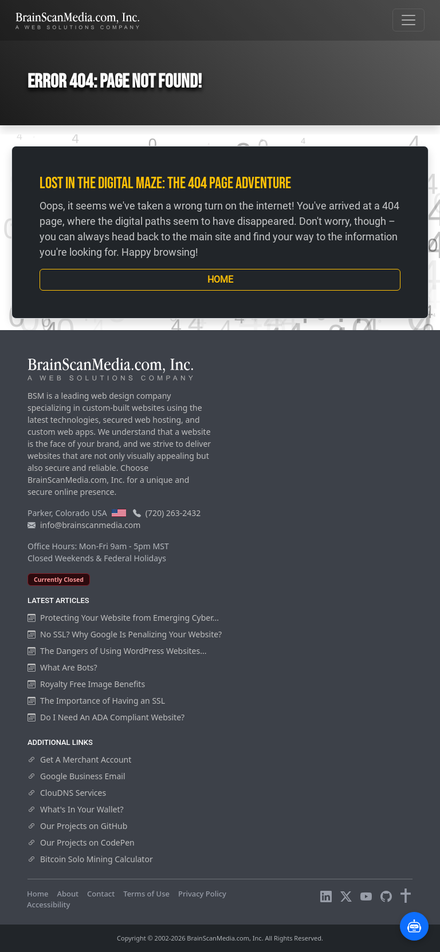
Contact (101, 893)
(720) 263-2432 (173, 512)
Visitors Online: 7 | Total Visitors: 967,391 (151, 904)
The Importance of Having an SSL (96, 700)
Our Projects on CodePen (81, 842)
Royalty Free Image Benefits (86, 684)
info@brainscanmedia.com (90, 524)
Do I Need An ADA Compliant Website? (106, 717)
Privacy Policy (202, 893)
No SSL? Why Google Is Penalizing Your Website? (125, 634)
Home (220, 279)
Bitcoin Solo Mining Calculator (90, 859)
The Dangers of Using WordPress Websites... (117, 650)
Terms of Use (146, 893)
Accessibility (48, 904)
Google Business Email (76, 776)
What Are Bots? (62, 667)
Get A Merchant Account (79, 759)
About (67, 893)
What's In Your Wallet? (76, 809)
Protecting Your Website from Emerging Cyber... (123, 617)
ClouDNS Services (67, 792)
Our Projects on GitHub (77, 825)
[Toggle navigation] (408, 20)
